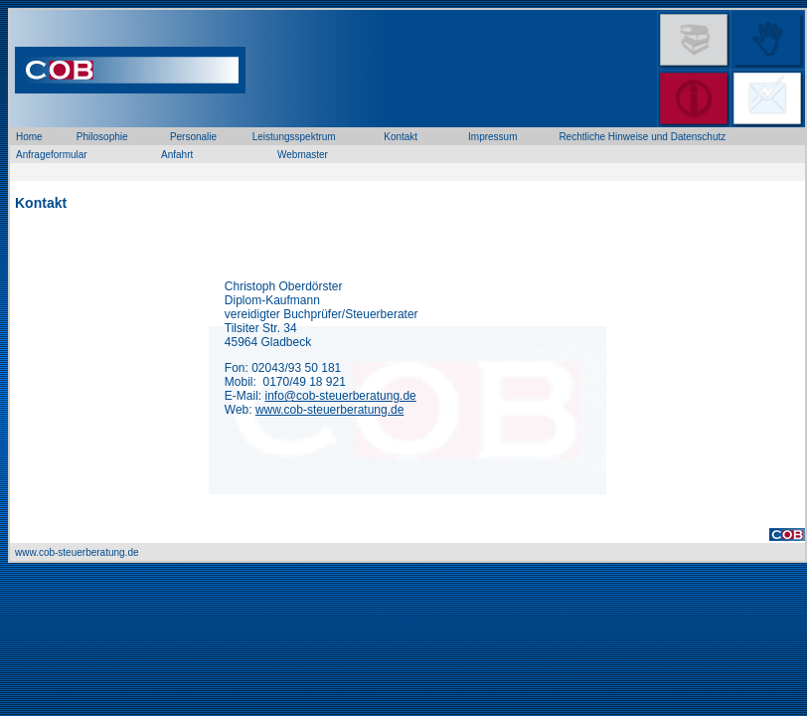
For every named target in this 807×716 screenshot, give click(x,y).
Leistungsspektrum (294, 136)
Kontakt (400, 136)
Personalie (193, 136)
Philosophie (102, 136)
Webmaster (302, 154)
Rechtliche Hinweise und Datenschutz (642, 136)
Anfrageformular (51, 154)
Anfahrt (177, 154)
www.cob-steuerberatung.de (329, 410)
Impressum (492, 136)
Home (29, 136)
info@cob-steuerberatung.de (339, 396)
